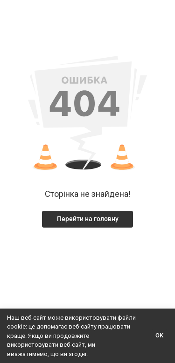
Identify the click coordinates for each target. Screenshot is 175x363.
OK (159, 335)
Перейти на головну (88, 218)
